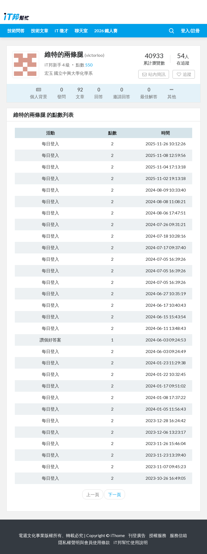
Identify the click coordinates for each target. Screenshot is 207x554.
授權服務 (157, 535)
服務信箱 (178, 535)
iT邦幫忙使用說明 (130, 542)
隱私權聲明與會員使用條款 (84, 542)
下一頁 (114, 494)
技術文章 (39, 30)
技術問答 (16, 30)
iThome (118, 535)
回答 (98, 92)
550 (88, 64)
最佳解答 (148, 92)
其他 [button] (171, 92)
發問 (61, 92)
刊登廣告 (137, 535)
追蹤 (183, 74)
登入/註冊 (190, 30)
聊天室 (81, 30)
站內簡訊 (154, 74)
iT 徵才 (61, 30)
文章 (80, 92)
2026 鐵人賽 (106, 30)
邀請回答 (121, 92)
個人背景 (38, 92)
